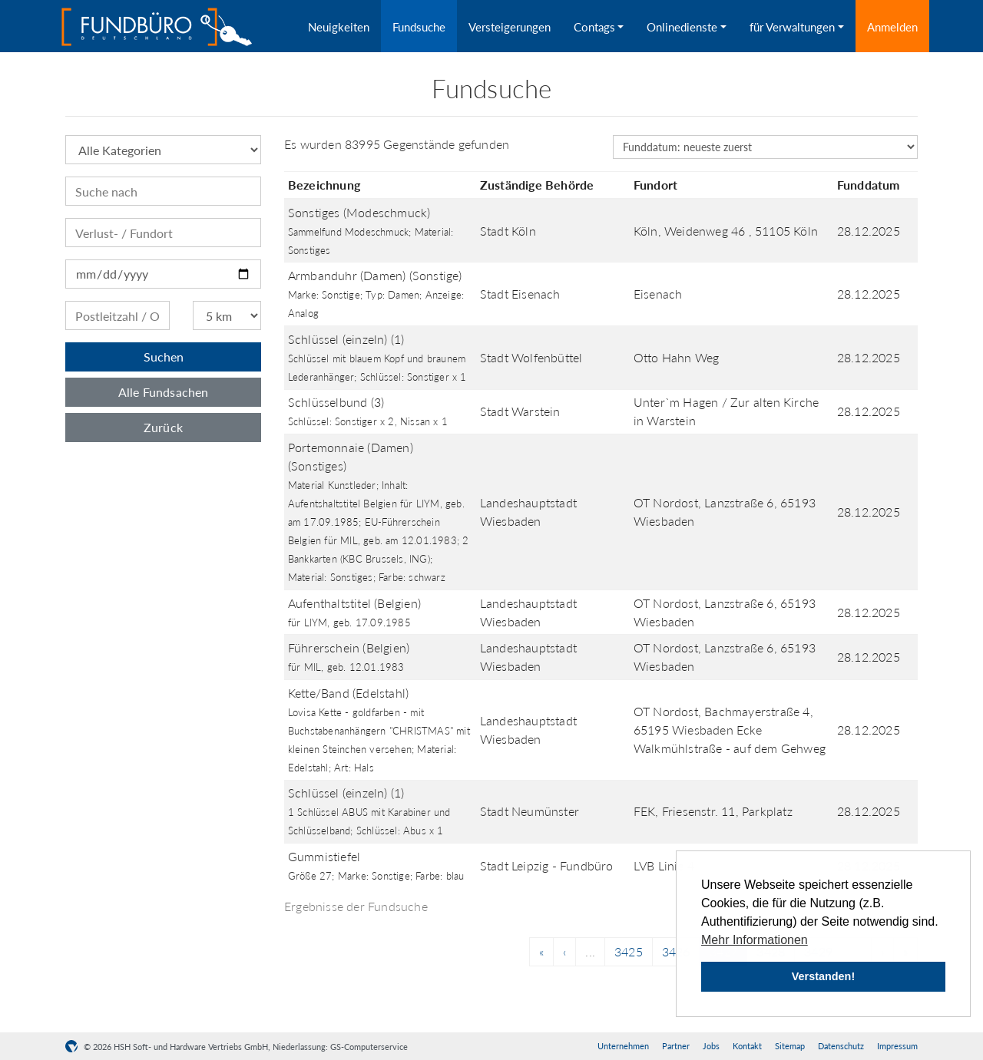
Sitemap (790, 1046)
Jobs (711, 1046)
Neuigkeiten (338, 27)
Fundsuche (418, 27)
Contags (594, 27)
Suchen (164, 356)
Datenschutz (841, 1046)
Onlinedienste (682, 27)
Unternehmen (623, 1046)
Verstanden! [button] (823, 976)
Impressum (897, 1046)
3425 (628, 951)
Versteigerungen (509, 27)
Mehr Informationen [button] (754, 939)
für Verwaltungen (792, 27)
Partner (676, 1046)
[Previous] (541, 951)
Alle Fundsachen (163, 392)
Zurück (163, 427)
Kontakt (747, 1046)
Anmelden (892, 27)
